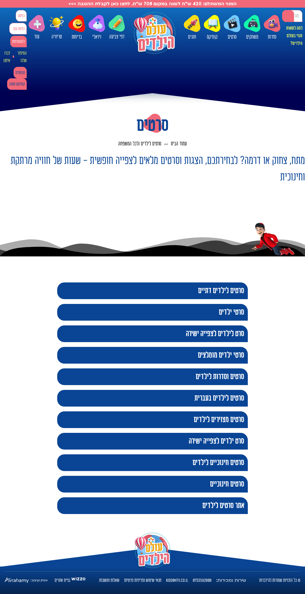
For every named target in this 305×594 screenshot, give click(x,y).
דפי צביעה (116, 27)
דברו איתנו (6, 57)
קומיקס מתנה (17, 84)
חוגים (192, 27)
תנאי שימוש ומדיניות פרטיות (142, 580)
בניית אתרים (62, 580)
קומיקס (212, 27)
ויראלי (96, 27)
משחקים (252, 27)
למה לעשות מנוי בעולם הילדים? (294, 35)
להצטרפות (18, 41)
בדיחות (76, 27)
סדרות (272, 27)
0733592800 (202, 580)
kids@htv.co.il (177, 580)
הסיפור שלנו (22, 57)
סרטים (232, 27)
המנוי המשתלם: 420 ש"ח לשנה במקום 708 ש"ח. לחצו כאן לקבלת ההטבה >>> (152, 4)
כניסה (21, 15)
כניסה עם (19, 28)
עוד (36, 27)
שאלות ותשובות (109, 580)
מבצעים (20, 72)
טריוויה (56, 26)
